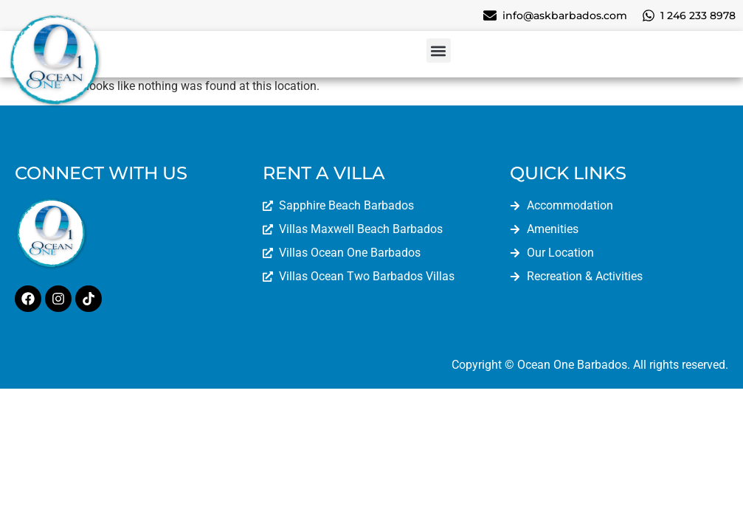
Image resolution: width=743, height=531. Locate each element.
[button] (438, 50)
